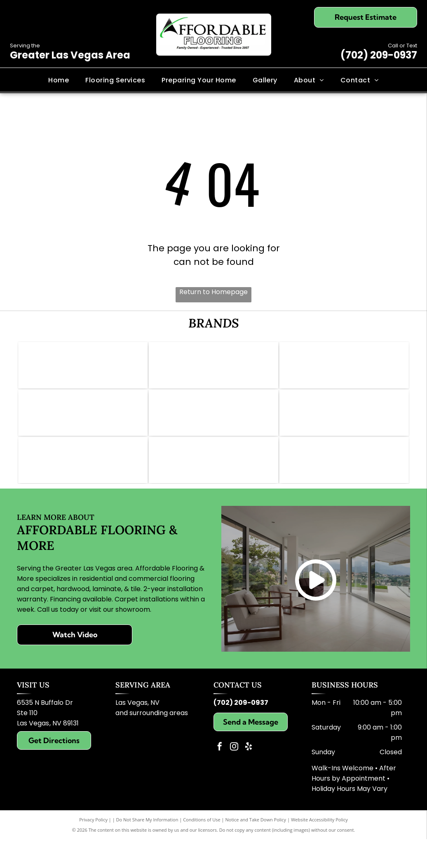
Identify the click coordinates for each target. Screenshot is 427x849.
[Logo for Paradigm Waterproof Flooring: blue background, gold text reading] (83, 468)
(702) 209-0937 (378, 55)
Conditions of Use (202, 829)
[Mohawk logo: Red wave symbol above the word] (213, 366)
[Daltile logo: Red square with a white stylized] (213, 417)
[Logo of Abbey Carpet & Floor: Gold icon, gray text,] (83, 366)
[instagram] (234, 757)
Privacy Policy (93, 829)
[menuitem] (58, 80)
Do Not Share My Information (147, 829)
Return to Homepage (213, 292)
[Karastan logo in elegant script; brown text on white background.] (344, 468)
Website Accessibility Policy (319, 829)
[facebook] (220, 757)
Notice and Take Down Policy (255, 829)
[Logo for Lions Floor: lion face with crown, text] (344, 417)
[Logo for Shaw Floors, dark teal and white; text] (344, 366)
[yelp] (248, 757)
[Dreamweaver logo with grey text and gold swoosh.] (213, 468)
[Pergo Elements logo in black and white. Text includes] (83, 417)
